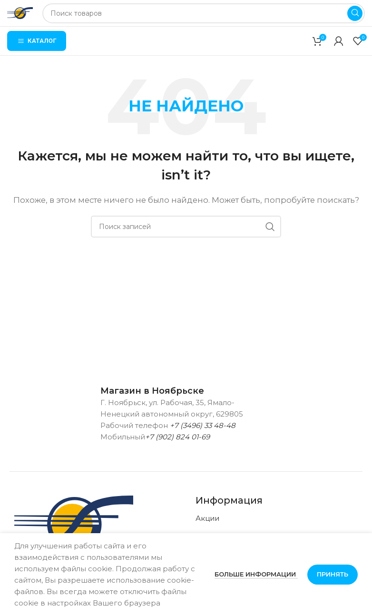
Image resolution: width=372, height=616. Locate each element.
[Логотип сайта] (20, 12)
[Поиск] (203, 13)
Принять (332, 574)
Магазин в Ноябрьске (152, 391)
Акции (207, 518)
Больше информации (256, 574)
